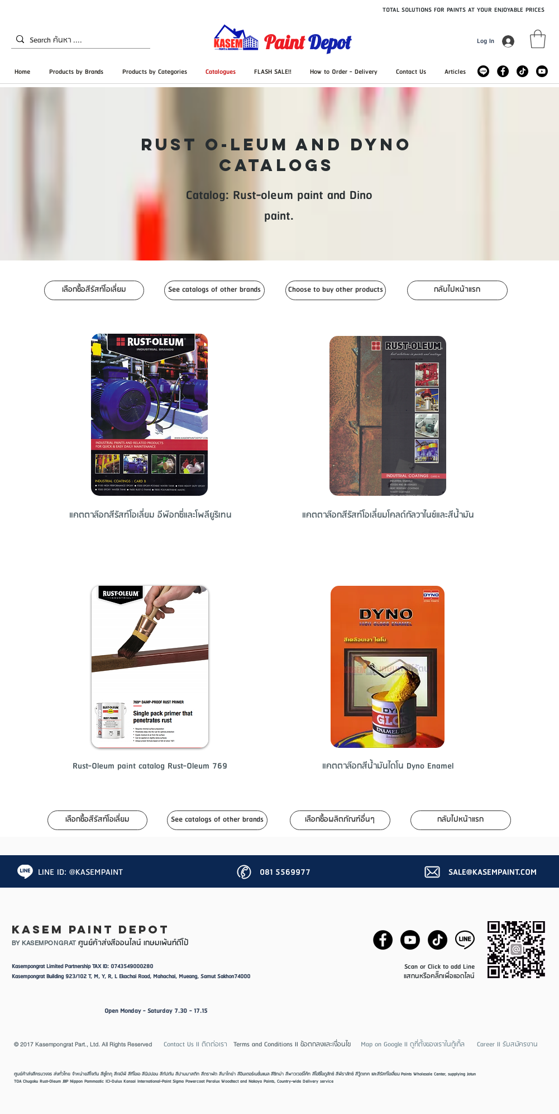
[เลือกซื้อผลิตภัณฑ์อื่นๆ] (340, 820)
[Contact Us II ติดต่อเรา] (195, 1044)
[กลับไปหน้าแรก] (457, 290)
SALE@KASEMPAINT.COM (492, 872)
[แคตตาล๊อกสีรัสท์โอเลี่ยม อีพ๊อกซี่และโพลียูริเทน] (150, 515)
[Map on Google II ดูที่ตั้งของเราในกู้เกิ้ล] (412, 1044)
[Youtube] (542, 71)
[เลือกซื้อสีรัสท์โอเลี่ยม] (94, 290)
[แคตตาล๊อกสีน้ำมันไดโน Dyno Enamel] (387, 766)
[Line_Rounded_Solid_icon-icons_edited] (483, 71)
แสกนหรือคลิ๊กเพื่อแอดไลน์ (439, 976)
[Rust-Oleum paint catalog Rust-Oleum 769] (150, 766)
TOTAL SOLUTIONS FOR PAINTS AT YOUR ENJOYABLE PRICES (463, 9)
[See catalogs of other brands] (214, 290)
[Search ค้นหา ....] (78, 40)
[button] (538, 39)
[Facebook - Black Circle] (503, 71)
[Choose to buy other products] (335, 290)
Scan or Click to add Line (439, 967)
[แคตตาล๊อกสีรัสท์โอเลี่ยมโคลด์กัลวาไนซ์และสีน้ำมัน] (388, 516)
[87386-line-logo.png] (465, 940)
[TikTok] (522, 71)
